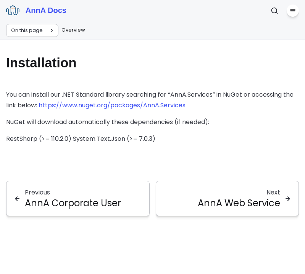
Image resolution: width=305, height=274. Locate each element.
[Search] (274, 10)
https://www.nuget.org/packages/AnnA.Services (112, 105)
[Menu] (293, 11)
